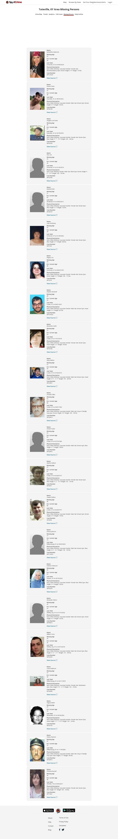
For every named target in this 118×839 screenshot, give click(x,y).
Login (110, 2)
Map (65, 2)
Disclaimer (62, 826)
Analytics (52, 14)
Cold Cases (59, 14)
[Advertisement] (59, 31)
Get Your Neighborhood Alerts (94, 2)
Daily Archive (79, 14)
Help (49, 822)
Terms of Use (63, 818)
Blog (49, 830)
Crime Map (38, 14)
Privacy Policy (63, 822)
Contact (50, 826)
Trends (45, 14)
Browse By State (75, 2)
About (50, 818)
